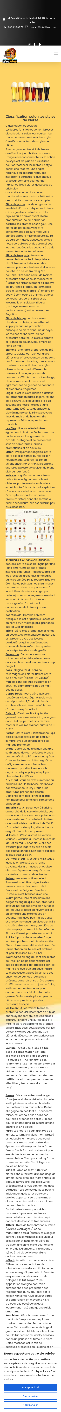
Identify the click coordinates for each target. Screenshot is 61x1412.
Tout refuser (30, 1405)
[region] (30, 1380)
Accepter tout (30, 1387)
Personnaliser (30, 1396)
